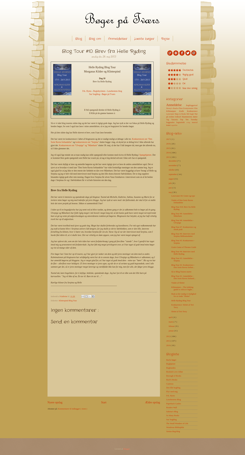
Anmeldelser (117, 39)
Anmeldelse (176, 105)
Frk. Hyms (86, 91)
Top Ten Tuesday (189, 119)
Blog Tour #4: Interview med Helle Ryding (183, 253)
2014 (168, 153)
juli (170, 183)
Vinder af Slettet (177, 283)
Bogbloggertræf (192, 105)
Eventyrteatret (188, 108)
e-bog (189, 122)
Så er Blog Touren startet (181, 272)
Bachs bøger (171, 360)
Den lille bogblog (173, 388)
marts (171, 322)
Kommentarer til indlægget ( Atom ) (72, 409)
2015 (168, 148)
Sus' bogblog (94, 94)
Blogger (126, 449)
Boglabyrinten (99, 91)
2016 (168, 144)
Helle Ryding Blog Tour (181, 301)
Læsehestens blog (114, 91)
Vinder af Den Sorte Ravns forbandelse (182, 201)
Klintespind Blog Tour (68, 301)
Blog (78, 39)
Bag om (95, 39)
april (171, 317)
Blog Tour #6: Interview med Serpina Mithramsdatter (183, 235)
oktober (172, 170)
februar (172, 326)
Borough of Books (173, 376)
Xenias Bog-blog (173, 431)
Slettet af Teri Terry (179, 311)
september (173, 174)
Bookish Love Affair (174, 372)
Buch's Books (171, 380)
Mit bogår (191, 114)
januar (171, 331)
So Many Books (172, 415)
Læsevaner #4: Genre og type (183, 196)
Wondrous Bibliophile (175, 427)
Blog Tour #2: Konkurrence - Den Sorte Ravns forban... (183, 266)
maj (170, 192)
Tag (168, 120)
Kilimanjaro (172, 111)
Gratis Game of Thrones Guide (183, 247)
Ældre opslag (152, 402)
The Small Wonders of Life (177, 423)
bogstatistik (181, 122)
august (171, 179)
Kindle (183, 111)
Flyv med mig (172, 392)
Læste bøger (144, 39)
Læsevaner (170, 114)
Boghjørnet (170, 364)
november (173, 165)
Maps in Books (181, 114)
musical (195, 122)
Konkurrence (192, 111)
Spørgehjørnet (145, 155)
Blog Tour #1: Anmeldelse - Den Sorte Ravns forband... (183, 277)
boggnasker (171, 122)
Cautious (169, 384)
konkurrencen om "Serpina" (87, 142)
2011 (168, 341)
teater (168, 125)
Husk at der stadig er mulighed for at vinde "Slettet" (183, 295)
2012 (168, 336)
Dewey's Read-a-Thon (174, 108)
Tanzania (175, 120)
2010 (168, 345)
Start (103, 402)
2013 (168, 157)
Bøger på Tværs (108, 94)
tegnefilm (174, 125)
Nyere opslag (55, 402)
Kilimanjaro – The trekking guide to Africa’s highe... (182, 288)
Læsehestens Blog (173, 399)
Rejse (165, 39)
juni (170, 188)
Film (196, 108)
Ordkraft (178, 117)
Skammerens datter (190, 117)
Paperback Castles (173, 404)
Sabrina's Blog (172, 412)
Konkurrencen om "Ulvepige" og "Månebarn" (78, 145)
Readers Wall (171, 407)
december (173, 161)
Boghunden (170, 368)
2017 (168, 139)
